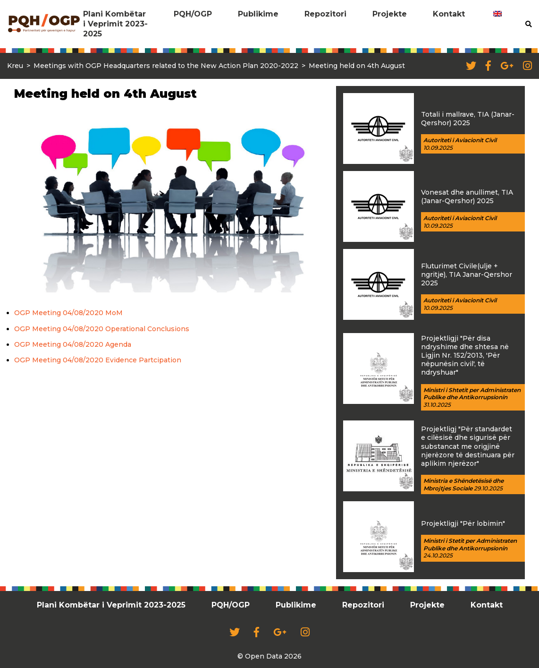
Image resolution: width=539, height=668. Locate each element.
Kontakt (449, 13)
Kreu (15, 65)
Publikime (258, 13)
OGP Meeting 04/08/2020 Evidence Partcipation (97, 360)
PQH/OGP (193, 13)
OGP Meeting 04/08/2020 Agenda (72, 344)
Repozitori (325, 13)
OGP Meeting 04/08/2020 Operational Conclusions (101, 329)
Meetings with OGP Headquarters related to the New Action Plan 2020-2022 (166, 65)
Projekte (389, 13)
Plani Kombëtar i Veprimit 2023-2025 (115, 23)
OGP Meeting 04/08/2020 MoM (68, 312)
